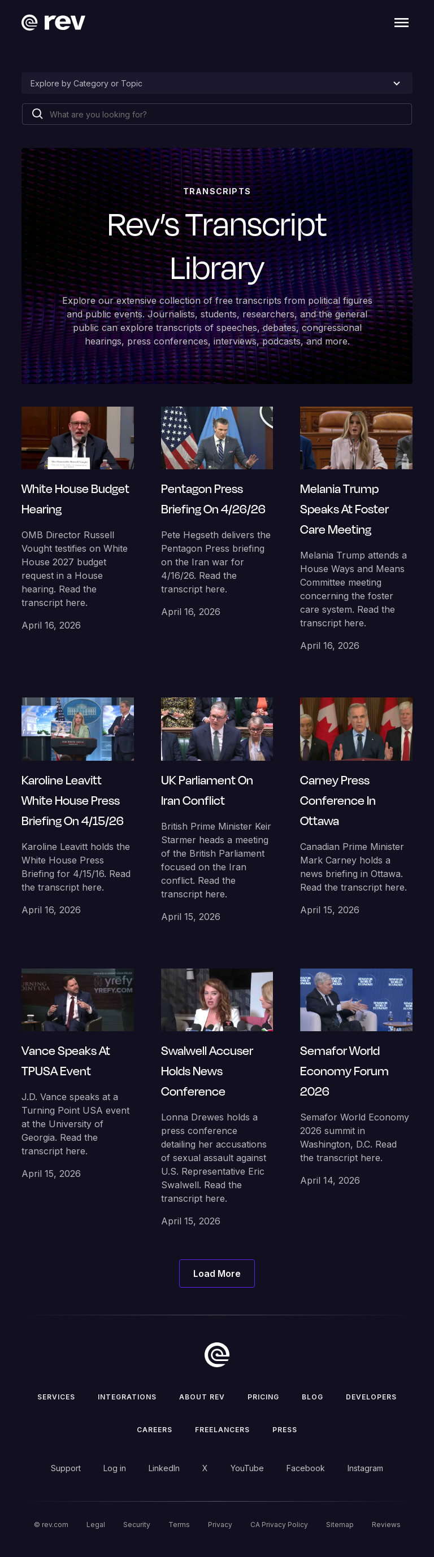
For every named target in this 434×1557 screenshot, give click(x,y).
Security (136, 1524)
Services (56, 1397)
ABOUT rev (202, 1397)
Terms (179, 1524)
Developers (371, 1397)
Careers (154, 1429)
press (284, 1429)
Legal (95, 1524)
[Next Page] (217, 1273)
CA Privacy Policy (279, 1524)
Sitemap (340, 1524)
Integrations (127, 1397)
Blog (312, 1397)
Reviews (386, 1524)
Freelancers (222, 1429)
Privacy (220, 1524)
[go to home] (217, 1354)
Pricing (263, 1397)
